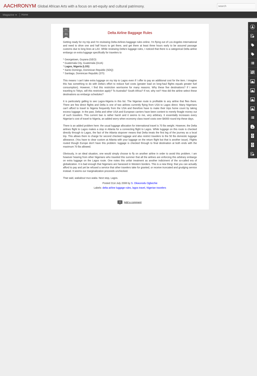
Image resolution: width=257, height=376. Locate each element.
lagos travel (138, 166)
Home (24, 14)
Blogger (139, 374)
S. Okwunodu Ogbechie (144, 162)
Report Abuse (150, 374)
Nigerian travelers (156, 166)
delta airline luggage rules (116, 166)
